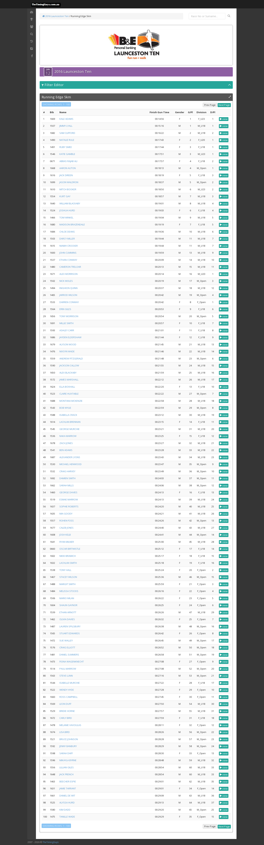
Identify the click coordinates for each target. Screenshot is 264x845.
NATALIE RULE (66, 140)
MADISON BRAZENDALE (72, 224)
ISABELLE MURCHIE (69, 682)
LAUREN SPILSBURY (69, 626)
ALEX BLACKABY (67, 372)
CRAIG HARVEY (67, 471)
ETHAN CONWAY (68, 259)
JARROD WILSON (68, 295)
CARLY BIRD (65, 718)
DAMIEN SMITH (67, 478)
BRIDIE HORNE (67, 711)
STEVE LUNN (66, 675)
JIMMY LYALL (65, 125)
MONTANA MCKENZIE (70, 400)
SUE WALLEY (66, 640)
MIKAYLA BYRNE (67, 760)
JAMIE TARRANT (67, 788)
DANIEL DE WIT (67, 795)
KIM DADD (64, 809)
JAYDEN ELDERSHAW (70, 337)
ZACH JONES (66, 443)
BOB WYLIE (65, 407)
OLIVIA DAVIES (67, 619)
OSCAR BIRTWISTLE (69, 548)
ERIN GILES (65, 309)
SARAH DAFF (66, 753)
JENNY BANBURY (68, 746)
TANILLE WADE (67, 816)
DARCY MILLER (67, 238)
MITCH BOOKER (67, 189)
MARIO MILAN (66, 598)
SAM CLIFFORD (67, 133)
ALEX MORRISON (68, 274)
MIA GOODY (65, 513)
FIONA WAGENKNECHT (71, 661)
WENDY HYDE (66, 689)
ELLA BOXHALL (67, 386)
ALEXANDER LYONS (69, 457)
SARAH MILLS (66, 485)
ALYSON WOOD (67, 344)
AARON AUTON (67, 168)
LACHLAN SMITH (68, 562)
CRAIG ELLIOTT (67, 647)
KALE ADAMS (66, 118)
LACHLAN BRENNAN (69, 422)
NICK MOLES (66, 281)
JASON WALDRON (68, 182)
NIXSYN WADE (67, 351)
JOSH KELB (65, 534)
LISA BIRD (64, 732)
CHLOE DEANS (67, 231)
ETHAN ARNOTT (67, 612)
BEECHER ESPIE (67, 781)
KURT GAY (64, 196)
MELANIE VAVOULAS (70, 725)
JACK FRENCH (66, 774)
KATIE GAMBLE (67, 154)
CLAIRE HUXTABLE (69, 393)
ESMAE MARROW (68, 499)
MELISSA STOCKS (68, 591)
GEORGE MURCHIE (69, 429)
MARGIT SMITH (67, 584)
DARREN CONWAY (69, 302)
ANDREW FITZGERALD (71, 358)
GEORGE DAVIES (68, 492)
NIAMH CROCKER (68, 245)
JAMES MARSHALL (68, 379)
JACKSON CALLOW (69, 365)
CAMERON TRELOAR (70, 266)
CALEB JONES (66, 527)
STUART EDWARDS (69, 633)
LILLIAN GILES (66, 767)
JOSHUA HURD (67, 210)
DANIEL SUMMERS (69, 654)
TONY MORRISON (68, 316)
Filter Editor (53, 85)
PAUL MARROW (67, 668)
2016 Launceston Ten (55, 16)
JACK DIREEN (66, 175)
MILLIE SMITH (66, 323)
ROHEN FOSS (66, 520)
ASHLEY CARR (66, 330)
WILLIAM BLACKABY (69, 203)
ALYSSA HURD (67, 802)
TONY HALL (65, 570)
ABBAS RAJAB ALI (68, 161)
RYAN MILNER (66, 541)
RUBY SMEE (65, 147)
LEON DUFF (65, 703)
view (224, 119)
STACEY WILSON (68, 577)
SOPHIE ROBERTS (68, 506)
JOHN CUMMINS (67, 252)
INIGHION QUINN (68, 288)
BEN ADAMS (65, 450)
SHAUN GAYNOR (68, 605)
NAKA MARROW (67, 436)
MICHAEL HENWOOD (70, 464)
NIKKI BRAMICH (67, 556)
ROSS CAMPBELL (68, 697)
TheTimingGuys (50, 842)
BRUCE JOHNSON (68, 739)
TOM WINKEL (66, 217)
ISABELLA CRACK (68, 415)
